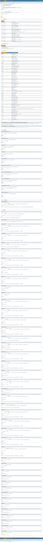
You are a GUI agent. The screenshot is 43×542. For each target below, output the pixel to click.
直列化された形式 (3, 17)
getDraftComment (14, 73)
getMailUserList (14, 82)
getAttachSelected (14, 63)
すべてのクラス (13, 539)
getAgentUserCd (14, 56)
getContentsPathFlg (14, 70)
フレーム (7, 539)
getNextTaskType (14, 93)
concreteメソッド (15, 52)
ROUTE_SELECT (13, 40)
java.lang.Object (3, 6)
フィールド (5, 540)
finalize (7, 127)
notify (16, 127)
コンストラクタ (8, 540)
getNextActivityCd (14, 90)
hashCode (13, 127)
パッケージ (3, 538)
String (4, 23)
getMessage (13, 84)
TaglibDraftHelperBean (5, 47)
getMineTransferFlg (14, 86)
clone (2, 127)
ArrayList (3, 60)
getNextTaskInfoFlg (14, 92)
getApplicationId (14, 58)
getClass (10, 127)
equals (4, 127)
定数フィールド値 (3, 136)
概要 (0, 538)
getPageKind (13, 94)
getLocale (13, 75)
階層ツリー (8, 538)
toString (22, 127)
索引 (12, 538)
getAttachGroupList (14, 60)
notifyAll (18, 127)
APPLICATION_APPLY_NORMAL (15, 23)
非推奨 (10, 538)
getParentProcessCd (14, 96)
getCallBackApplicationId (15, 65)
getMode (13, 88)
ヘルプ (13, 538)
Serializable (2, 9)
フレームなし (9, 539)
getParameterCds (14, 95)
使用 (6, 538)
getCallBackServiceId (15, 67)
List (2, 82)
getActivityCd (14, 54)
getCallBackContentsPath (15, 66)
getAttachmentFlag (14, 62)
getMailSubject (14, 80)
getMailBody (13, 78)
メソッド (11, 540)
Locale (2, 75)
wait (24, 127)
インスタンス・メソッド (9, 52)
